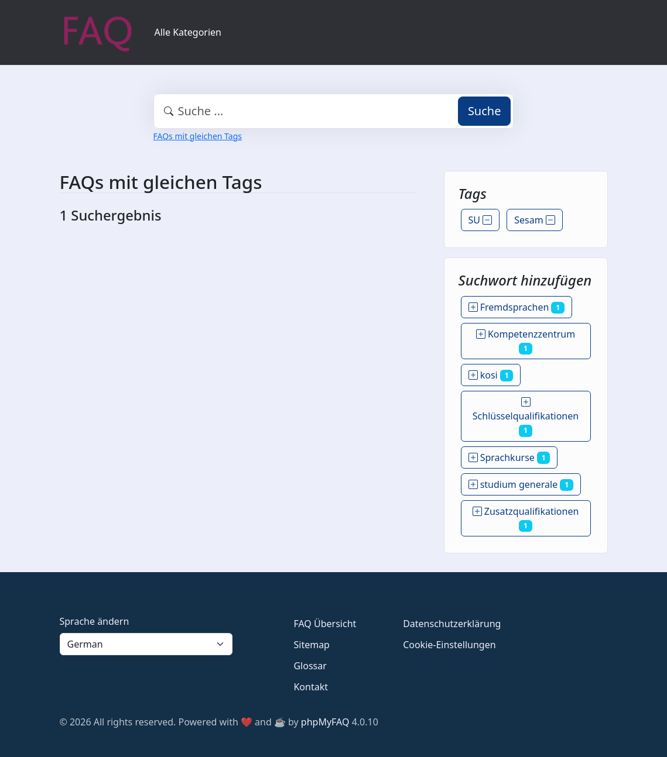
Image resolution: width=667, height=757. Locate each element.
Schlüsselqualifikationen (526, 415)
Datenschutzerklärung (452, 623)
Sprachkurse (509, 457)
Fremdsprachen (516, 307)
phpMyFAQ (325, 721)
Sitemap (311, 644)
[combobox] (333, 111)
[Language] (146, 644)
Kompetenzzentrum (525, 341)
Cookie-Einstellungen (449, 644)
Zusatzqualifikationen (526, 518)
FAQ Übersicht (324, 623)
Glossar (309, 665)
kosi (491, 375)
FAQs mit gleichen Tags (197, 136)
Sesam (534, 220)
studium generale (520, 484)
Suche (484, 111)
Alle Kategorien (188, 32)
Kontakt (310, 686)
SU (480, 220)
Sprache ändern (94, 621)
